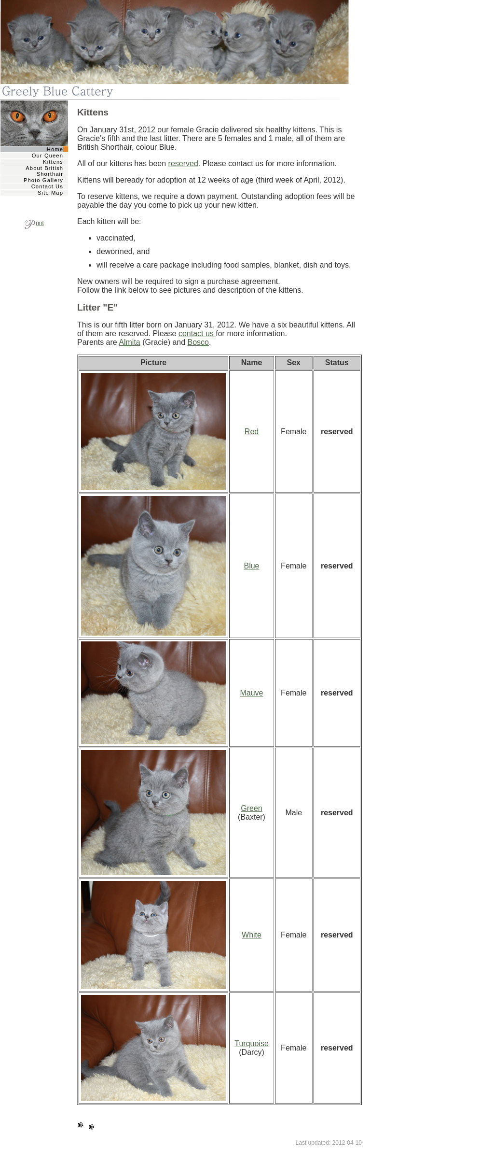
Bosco (198, 342)
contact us (197, 333)
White (251, 935)
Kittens (53, 162)
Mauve (251, 693)
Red (252, 431)
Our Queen (47, 155)
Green (251, 808)
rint (34, 223)
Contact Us (47, 186)
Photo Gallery (43, 180)
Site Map (50, 193)
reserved (183, 163)
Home (55, 149)
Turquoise (251, 1043)
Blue (251, 566)
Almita (129, 342)
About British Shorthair (44, 171)
